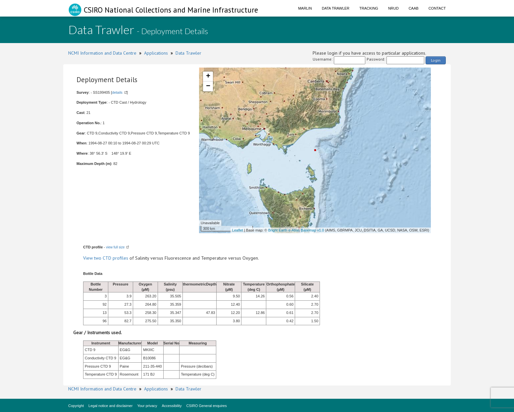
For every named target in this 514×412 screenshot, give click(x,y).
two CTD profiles (111, 258)
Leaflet (237, 230)
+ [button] (208, 76)
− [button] (208, 86)
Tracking (368, 8)
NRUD (393, 8)
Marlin (305, 8)
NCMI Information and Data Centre (102, 53)
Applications (156, 53)
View (88, 258)
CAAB (414, 8)
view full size (115, 247)
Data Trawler (335, 8)
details (117, 92)
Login (435, 60)
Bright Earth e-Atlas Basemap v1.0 (296, 230)
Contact (437, 8)
